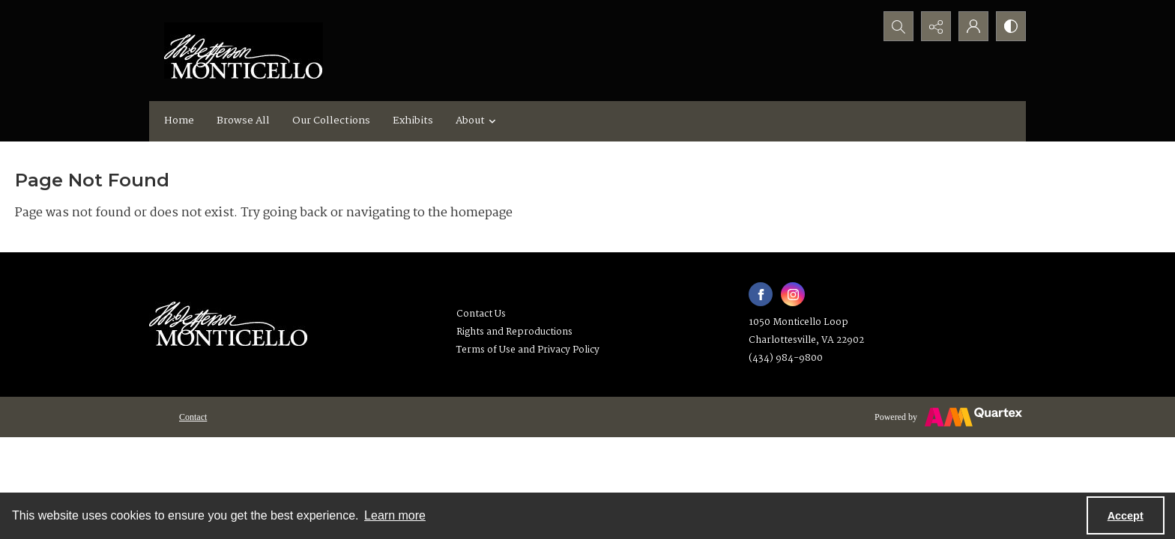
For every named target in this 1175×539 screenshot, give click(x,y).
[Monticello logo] (243, 50)
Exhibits (413, 120)
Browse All (243, 120)
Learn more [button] (395, 515)
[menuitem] (193, 417)
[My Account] (973, 26)
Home (179, 120)
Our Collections (331, 120)
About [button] (478, 120)
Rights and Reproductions (514, 332)
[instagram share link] (793, 294)
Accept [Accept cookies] (1126, 516)
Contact (193, 417)
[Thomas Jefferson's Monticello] (228, 318)
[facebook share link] (761, 294)
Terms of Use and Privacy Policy (527, 350)
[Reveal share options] (936, 26)
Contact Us (481, 314)
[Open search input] (898, 26)
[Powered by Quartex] (948, 417)
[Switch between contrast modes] (1011, 26)
